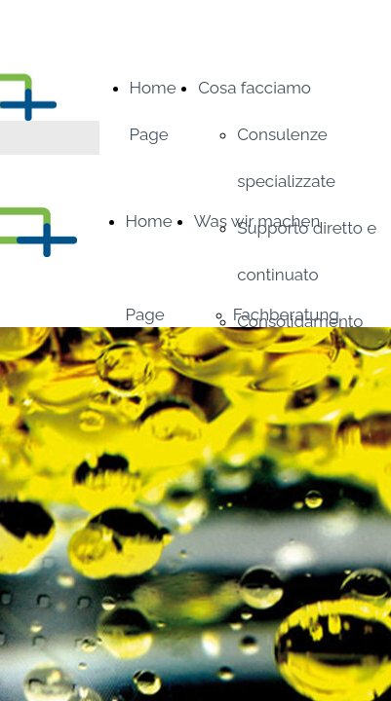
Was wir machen (257, 221)
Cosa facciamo (254, 87)
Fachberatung (286, 314)
